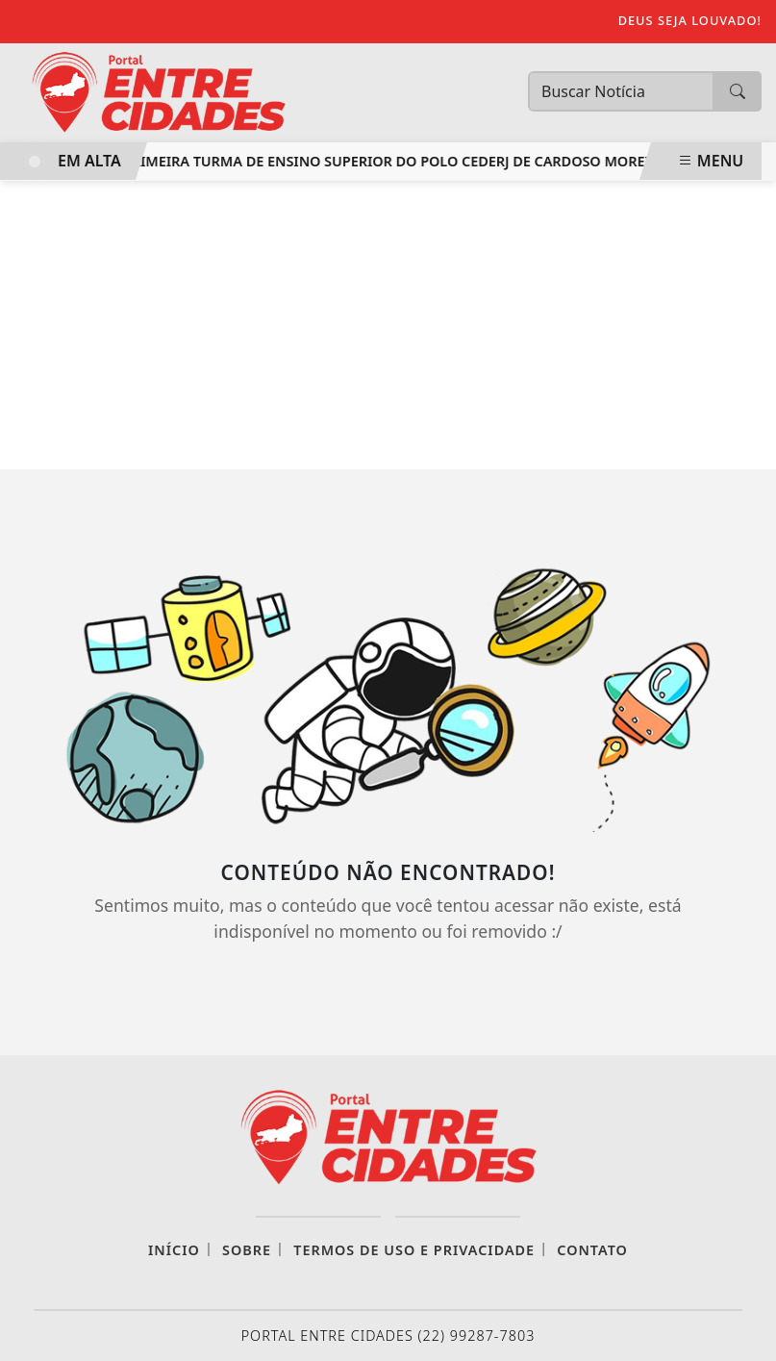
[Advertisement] (388, 325)
